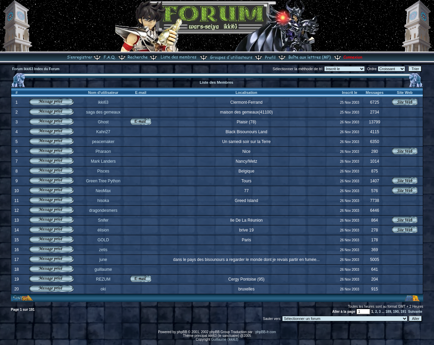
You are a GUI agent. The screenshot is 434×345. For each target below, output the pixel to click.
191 (403, 311)
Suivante (415, 311)
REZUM (103, 279)
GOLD (103, 240)
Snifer (103, 220)
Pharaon (103, 151)
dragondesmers (103, 210)
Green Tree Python (103, 181)
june (103, 259)
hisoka (103, 200)
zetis (103, 249)
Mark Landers (103, 161)
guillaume (103, 269)
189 (388, 311)
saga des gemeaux (103, 112)
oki (103, 289)
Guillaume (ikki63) (224, 339)
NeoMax (103, 190)
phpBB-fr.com (265, 332)
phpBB (182, 332)
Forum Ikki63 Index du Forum (35, 69)
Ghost (103, 122)
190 (396, 311)
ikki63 (103, 102)
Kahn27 (103, 131)
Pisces (103, 171)
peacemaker (103, 141)
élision (103, 230)
